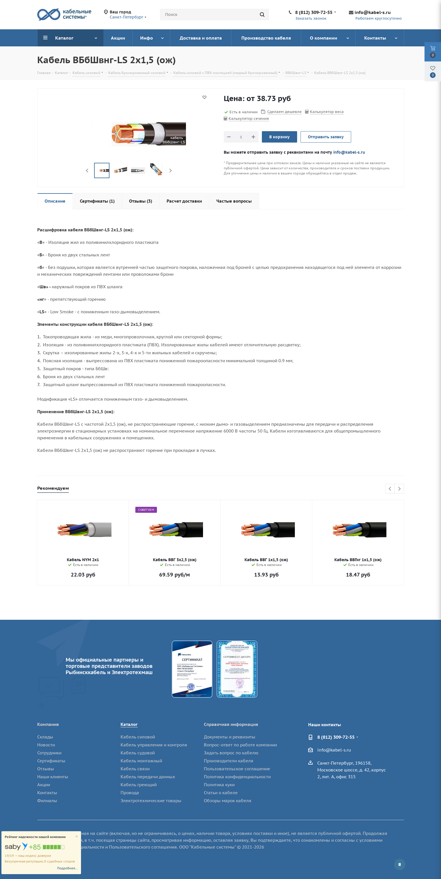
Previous (87, 170)
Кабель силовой (138, 737)
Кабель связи (135, 768)
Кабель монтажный (141, 760)
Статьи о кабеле (221, 792)
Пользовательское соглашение (237, 768)
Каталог (129, 724)
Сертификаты (51, 760)
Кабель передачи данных (148, 776)
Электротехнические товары (151, 800)
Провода (130, 792)
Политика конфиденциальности (237, 776)
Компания (48, 724)
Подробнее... (67, 868)
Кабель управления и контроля (154, 745)
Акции (43, 784)
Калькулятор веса (327, 111)
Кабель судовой (138, 753)
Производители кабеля (228, 760)
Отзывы (45, 768)
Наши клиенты (52, 776)
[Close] (76, 837)
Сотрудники (49, 753)
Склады (45, 737)
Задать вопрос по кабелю (231, 753)
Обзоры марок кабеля (227, 800)
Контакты (47, 792)
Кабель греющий (139, 784)
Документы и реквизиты (229, 737)
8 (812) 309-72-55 (313, 12)
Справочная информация (231, 724)
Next (170, 170)
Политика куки (219, 784)
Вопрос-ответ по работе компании (240, 745)
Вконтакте (399, 864)
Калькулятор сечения (249, 118)
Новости (46, 745)
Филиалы (47, 800)
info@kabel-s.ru (373, 12)
